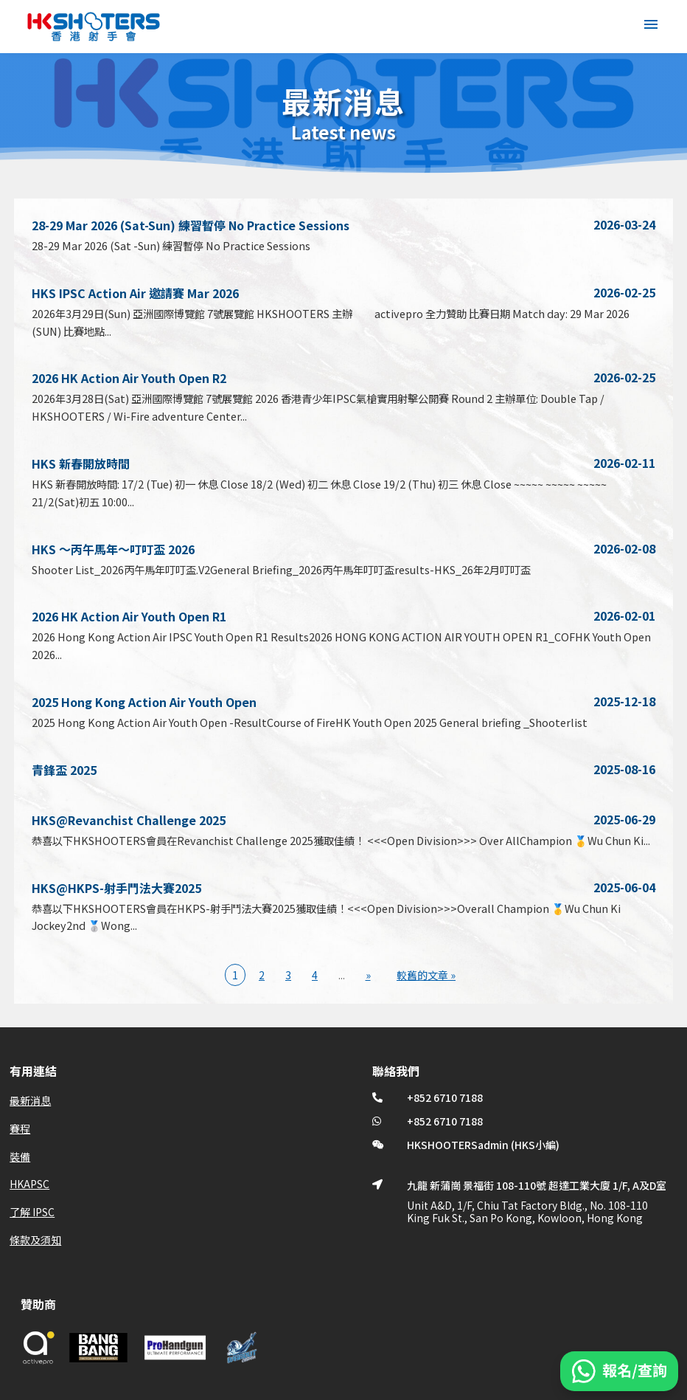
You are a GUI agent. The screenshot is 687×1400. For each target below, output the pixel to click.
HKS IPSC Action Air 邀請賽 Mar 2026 (135, 293)
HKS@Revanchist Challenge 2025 (129, 820)
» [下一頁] (368, 975)
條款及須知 (35, 1239)
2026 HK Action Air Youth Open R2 (129, 378)
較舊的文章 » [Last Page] (426, 975)
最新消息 (30, 1100)
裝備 (20, 1156)
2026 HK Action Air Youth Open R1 (129, 616)
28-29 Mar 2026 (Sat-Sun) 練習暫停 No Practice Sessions (190, 225)
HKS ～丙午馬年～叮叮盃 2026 (113, 549)
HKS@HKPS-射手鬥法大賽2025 (116, 888)
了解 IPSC (32, 1211)
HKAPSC (29, 1183)
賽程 (20, 1128)
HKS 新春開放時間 (81, 463)
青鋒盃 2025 (64, 770)
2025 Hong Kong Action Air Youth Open (144, 702)
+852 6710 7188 (445, 1097)
